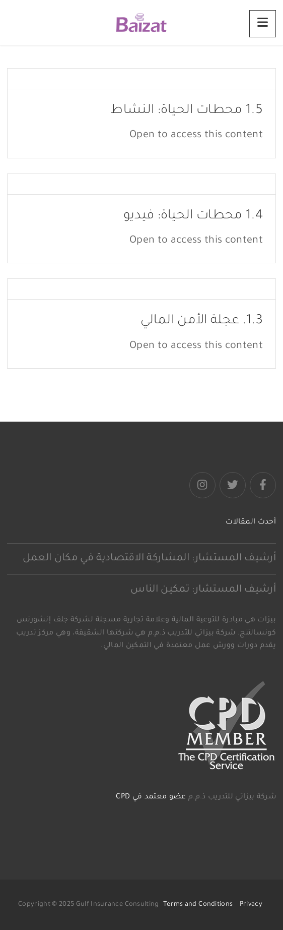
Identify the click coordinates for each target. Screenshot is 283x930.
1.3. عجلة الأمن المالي (201, 321)
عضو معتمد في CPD (151, 797)
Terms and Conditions (198, 904)
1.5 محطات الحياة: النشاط (187, 111)
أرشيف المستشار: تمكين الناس (203, 590)
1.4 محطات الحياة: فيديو (193, 216)
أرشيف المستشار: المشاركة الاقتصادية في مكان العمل (149, 558)
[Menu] (262, 23)
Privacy (251, 904)
